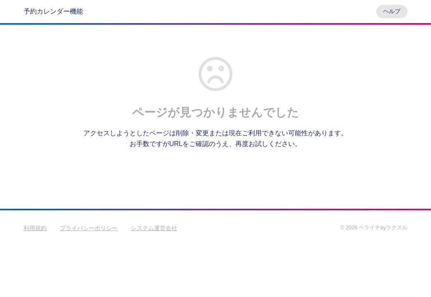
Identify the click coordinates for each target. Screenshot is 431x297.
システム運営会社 (154, 228)
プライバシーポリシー (89, 228)
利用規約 (35, 228)
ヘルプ (391, 11)
